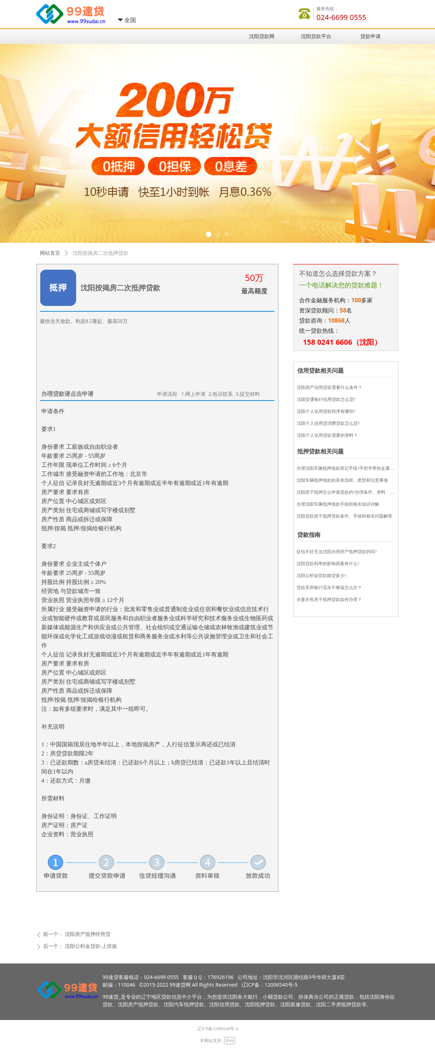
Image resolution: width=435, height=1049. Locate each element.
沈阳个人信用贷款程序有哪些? (326, 411)
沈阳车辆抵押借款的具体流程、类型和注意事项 (342, 480)
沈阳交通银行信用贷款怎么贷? (326, 399)
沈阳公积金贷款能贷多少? (321, 575)
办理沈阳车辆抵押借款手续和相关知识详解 (338, 504)
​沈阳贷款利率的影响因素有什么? (328, 563)
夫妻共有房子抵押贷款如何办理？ (329, 599)
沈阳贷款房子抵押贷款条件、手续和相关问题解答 (344, 516)
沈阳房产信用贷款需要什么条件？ (329, 387)
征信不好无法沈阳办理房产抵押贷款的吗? (337, 551)
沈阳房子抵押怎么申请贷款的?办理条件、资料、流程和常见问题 (346, 492)
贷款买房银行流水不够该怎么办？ (329, 587)
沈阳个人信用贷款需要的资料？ (327, 435)
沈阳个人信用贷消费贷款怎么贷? (328, 423)
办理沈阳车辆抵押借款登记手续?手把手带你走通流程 (346, 468)
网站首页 (50, 253)
